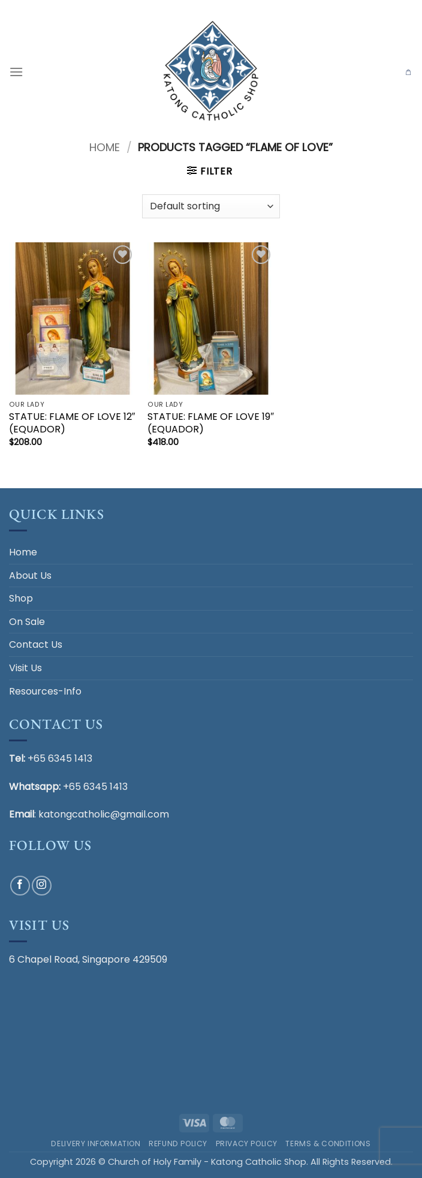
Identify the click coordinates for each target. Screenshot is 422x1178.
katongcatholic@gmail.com (103, 814)
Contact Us (35, 644)
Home (104, 147)
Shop (21, 598)
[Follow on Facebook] (20, 885)
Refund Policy (178, 1143)
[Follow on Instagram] (42, 885)
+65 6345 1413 (60, 758)
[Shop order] (211, 206)
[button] (16, 71)
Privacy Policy (247, 1143)
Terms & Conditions (327, 1143)
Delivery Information (95, 1143)
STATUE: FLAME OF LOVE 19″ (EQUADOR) (210, 423)
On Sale (27, 622)
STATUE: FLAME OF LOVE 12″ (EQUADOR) (72, 423)
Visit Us (25, 668)
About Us (30, 575)
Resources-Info (45, 691)
